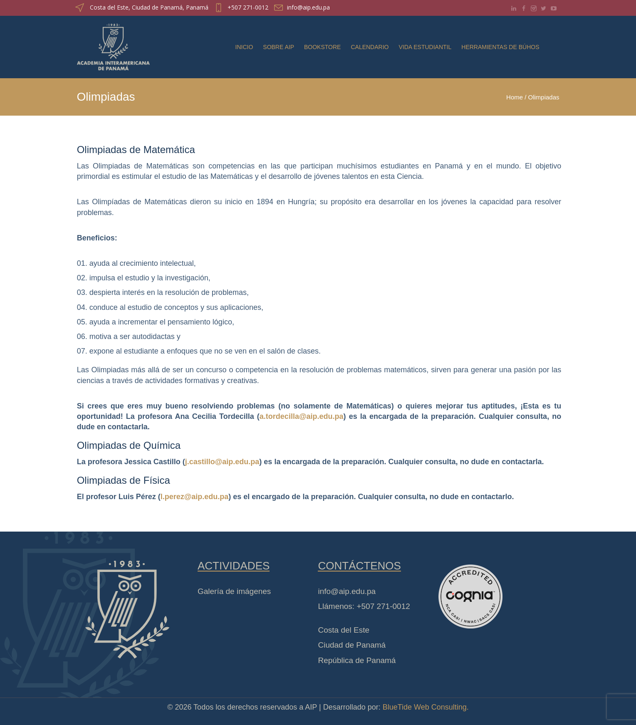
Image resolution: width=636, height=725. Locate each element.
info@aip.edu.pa (308, 7)
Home (514, 97)
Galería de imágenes (234, 591)
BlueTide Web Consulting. (426, 707)
